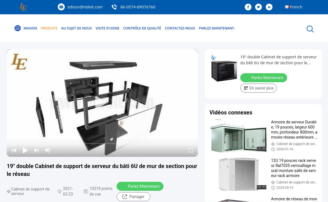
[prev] (14, 150)
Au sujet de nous (76, 28)
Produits (49, 28)
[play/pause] (25, 150)
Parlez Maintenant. (217, 28)
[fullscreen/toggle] (190, 150)
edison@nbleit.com (85, 7)
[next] (36, 150)
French (296, 7)
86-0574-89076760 (138, 6)
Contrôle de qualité (142, 28)
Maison (25, 28)
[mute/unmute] (47, 150)
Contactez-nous (180, 28)
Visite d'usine (107, 28)
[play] (102, 103)
